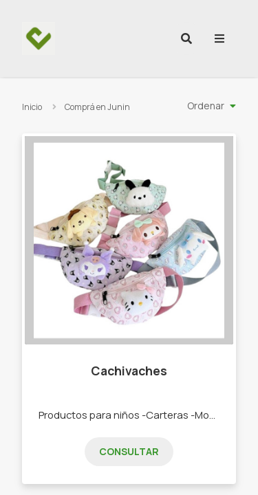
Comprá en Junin (97, 107)
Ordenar (205, 105)
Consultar (129, 451)
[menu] (219, 38)
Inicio (32, 107)
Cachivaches (129, 370)
